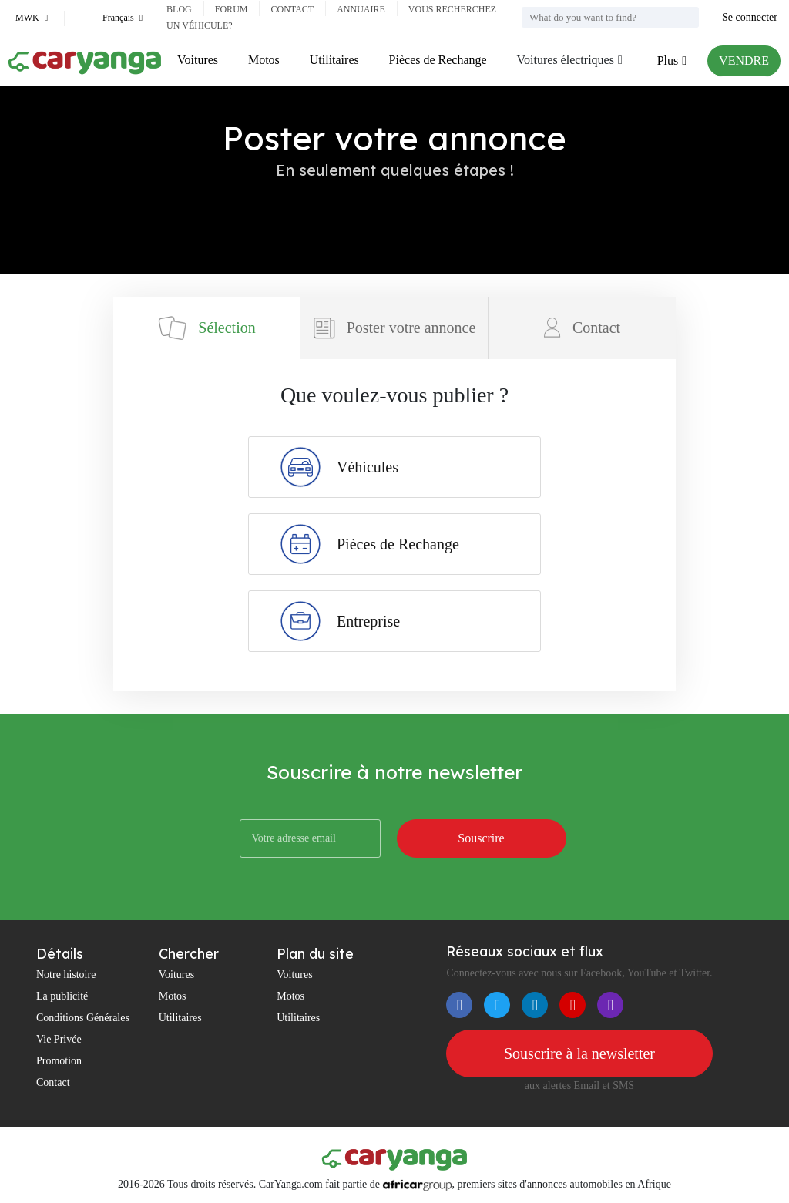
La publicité (62, 996)
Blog (179, 9)
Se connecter (749, 17)
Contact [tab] (582, 328)
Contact (292, 9)
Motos (264, 59)
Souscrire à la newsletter (579, 1053)
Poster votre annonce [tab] (394, 328)
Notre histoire (66, 974)
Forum (231, 9)
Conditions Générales (82, 1017)
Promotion (59, 1061)
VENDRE (744, 60)
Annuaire (361, 9)
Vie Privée (59, 1039)
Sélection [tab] (206, 328)
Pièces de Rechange (438, 59)
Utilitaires (334, 59)
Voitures (197, 59)
